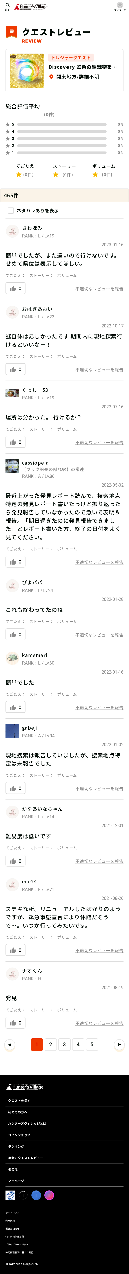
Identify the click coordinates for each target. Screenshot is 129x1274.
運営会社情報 (12, 1228)
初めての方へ (17, 1112)
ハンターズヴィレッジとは (27, 1123)
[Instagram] (49, 1195)
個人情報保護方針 (14, 1236)
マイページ (16, 1181)
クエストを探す (19, 1100)
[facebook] (36, 1195)
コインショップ (19, 1135)
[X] (23, 1195)
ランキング (16, 1146)
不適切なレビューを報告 (99, 288)
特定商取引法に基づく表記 (19, 1252)
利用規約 (10, 1220)
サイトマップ (12, 1212)
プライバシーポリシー (17, 1244)
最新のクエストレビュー (25, 1158)
